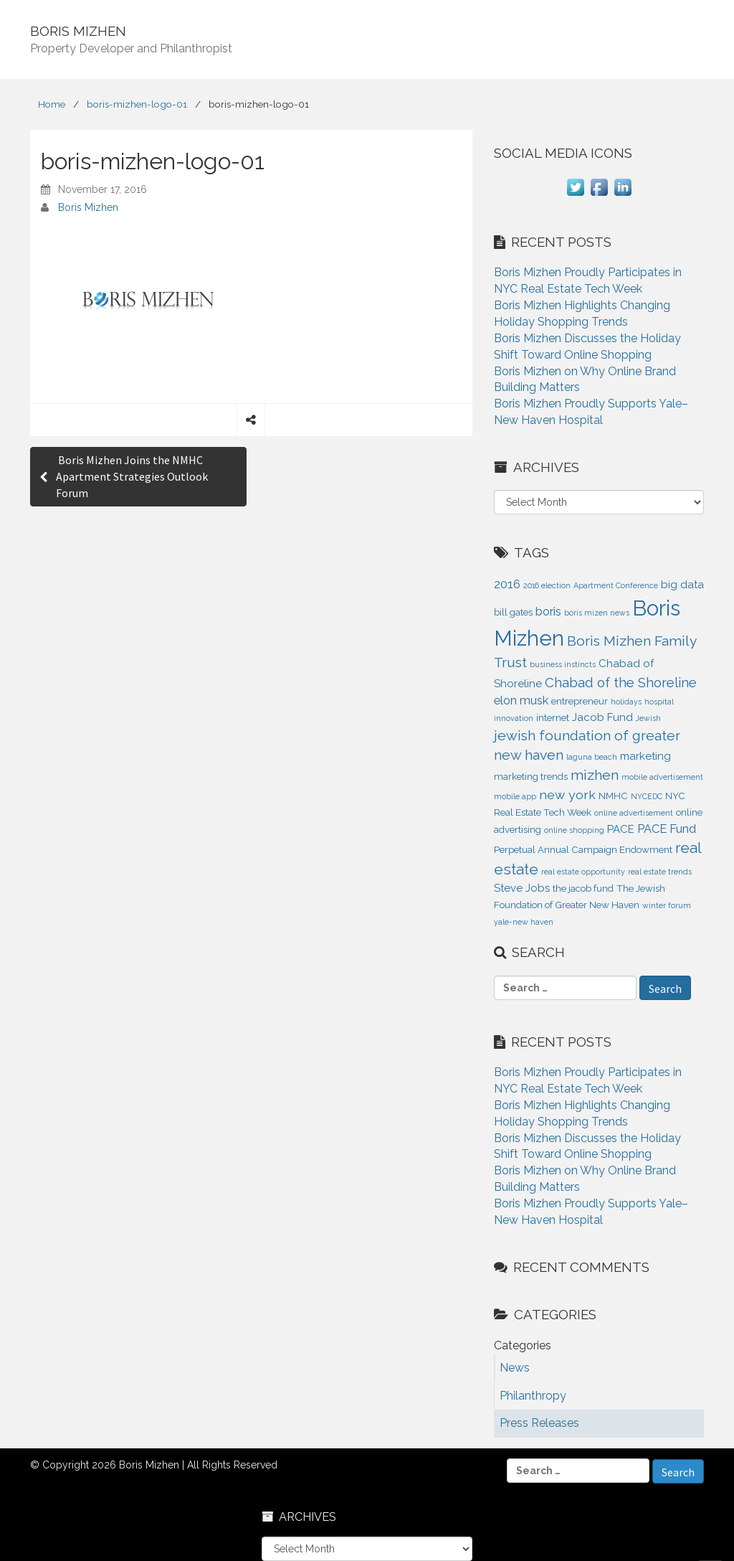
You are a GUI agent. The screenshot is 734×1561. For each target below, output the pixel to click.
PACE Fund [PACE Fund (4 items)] (666, 828)
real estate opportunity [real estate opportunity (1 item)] (583, 871)
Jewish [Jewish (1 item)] (648, 718)
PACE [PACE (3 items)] (620, 829)
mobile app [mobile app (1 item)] (515, 796)
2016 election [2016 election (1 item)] (547, 585)
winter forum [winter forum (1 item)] (666, 905)
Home (51, 104)
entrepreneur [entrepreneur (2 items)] (579, 701)
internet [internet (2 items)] (552, 717)
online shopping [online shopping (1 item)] (574, 830)
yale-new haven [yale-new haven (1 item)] (523, 922)
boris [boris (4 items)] (548, 611)
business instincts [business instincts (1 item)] (563, 664)
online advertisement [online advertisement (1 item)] (633, 812)
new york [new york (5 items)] (567, 794)
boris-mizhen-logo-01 (137, 104)
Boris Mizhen (88, 207)
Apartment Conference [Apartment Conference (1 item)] (615, 585)
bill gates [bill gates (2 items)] (513, 612)
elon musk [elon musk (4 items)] (521, 700)
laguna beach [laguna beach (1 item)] (591, 757)
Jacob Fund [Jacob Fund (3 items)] (602, 717)
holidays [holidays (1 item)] (626, 701)
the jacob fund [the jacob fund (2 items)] (583, 888)
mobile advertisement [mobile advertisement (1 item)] (662, 777)
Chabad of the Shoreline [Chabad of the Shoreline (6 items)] (621, 682)
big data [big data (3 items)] (682, 584)
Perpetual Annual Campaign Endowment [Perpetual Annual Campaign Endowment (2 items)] (583, 849)
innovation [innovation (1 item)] (513, 718)
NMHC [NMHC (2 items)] (613, 796)
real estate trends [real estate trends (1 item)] (660, 871)
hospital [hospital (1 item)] (659, 701)
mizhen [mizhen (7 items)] (595, 775)
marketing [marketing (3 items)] (645, 756)
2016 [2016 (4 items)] (507, 584)
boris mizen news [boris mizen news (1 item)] (596, 612)
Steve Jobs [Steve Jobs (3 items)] (522, 888)
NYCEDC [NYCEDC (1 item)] (646, 796)
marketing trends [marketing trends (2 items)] (531, 776)
